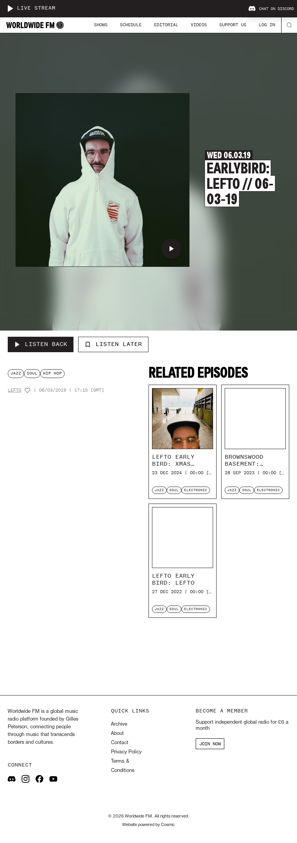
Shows (101, 24)
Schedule (131, 24)
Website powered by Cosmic (148, 825)
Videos (199, 24)
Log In (267, 24)
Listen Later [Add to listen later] (113, 344)
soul (32, 373)
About (117, 733)
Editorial (166, 24)
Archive (119, 724)
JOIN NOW (210, 743)
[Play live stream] (10, 8)
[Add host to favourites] (27, 390)
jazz (15, 373)
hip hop (52, 373)
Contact (119, 743)
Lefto (14, 390)
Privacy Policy (126, 752)
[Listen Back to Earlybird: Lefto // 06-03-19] (40, 344)
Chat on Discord (271, 9)
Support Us (232, 24)
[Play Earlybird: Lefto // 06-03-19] (171, 249)
